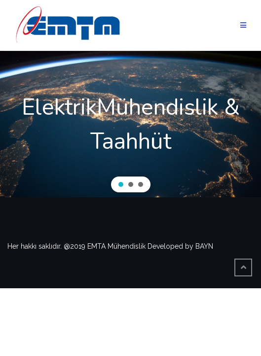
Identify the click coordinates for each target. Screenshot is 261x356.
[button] (120, 184)
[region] (130, 124)
